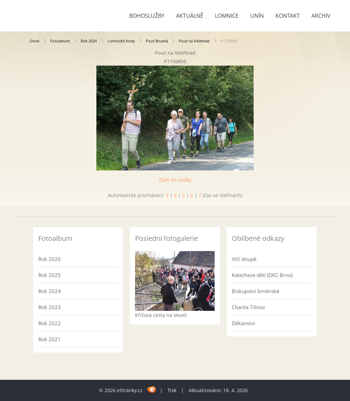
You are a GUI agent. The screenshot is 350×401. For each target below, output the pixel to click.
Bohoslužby (146, 15)
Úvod (34, 40)
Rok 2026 (49, 258)
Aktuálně (189, 15)
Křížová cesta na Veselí (161, 315)
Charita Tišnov (248, 307)
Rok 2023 (49, 307)
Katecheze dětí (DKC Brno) (262, 275)
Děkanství (243, 323)
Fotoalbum (60, 40)
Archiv (321, 15)
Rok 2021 (49, 339)
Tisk (171, 390)
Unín (257, 15)
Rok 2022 (49, 323)
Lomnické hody (121, 40)
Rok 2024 (89, 40)
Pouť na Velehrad (194, 40)
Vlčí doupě (244, 258)
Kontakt (287, 15)
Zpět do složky (175, 180)
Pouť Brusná (157, 40)
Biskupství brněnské (255, 291)
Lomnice (227, 15)
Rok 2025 (49, 275)
